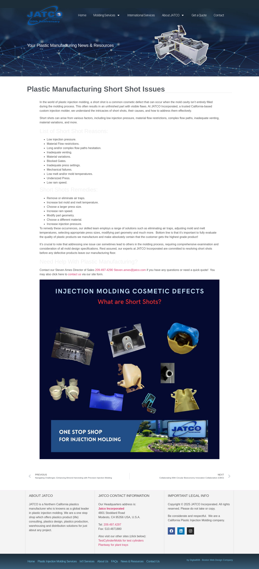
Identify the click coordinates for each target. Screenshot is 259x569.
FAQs (114, 561)
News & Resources (132, 561)
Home (82, 15)
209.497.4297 (112, 524)
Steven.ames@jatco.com (130, 269)
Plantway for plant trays (113, 544)
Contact (219, 15)
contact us (74, 274)
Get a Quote (199, 15)
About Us (102, 561)
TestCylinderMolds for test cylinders (121, 540)
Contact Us (153, 561)
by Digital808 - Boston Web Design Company (210, 560)
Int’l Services (86, 561)
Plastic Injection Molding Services (57, 561)
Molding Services (106, 15)
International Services (141, 15)
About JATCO (173, 15)
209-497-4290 (104, 269)
